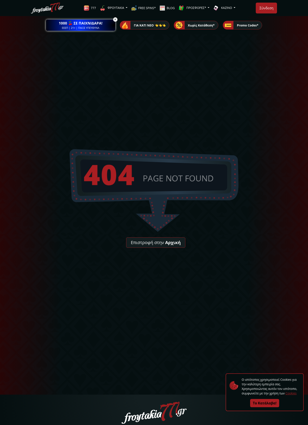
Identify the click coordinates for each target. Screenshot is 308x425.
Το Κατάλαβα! (265, 403)
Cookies (291, 393)
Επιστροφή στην (156, 242)
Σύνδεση (266, 8)
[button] (80, 25)
